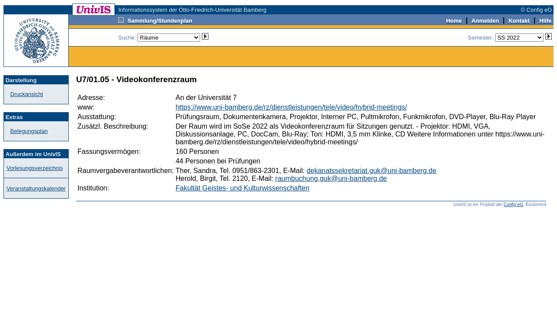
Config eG (513, 204)
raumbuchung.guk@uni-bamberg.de (331, 178)
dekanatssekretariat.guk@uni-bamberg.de (371, 170)
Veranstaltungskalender (36, 188)
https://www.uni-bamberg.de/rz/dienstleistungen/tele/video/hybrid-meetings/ (291, 107)
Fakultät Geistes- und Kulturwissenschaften (242, 188)
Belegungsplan (29, 131)
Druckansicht (26, 94)
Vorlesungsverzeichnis (35, 168)
